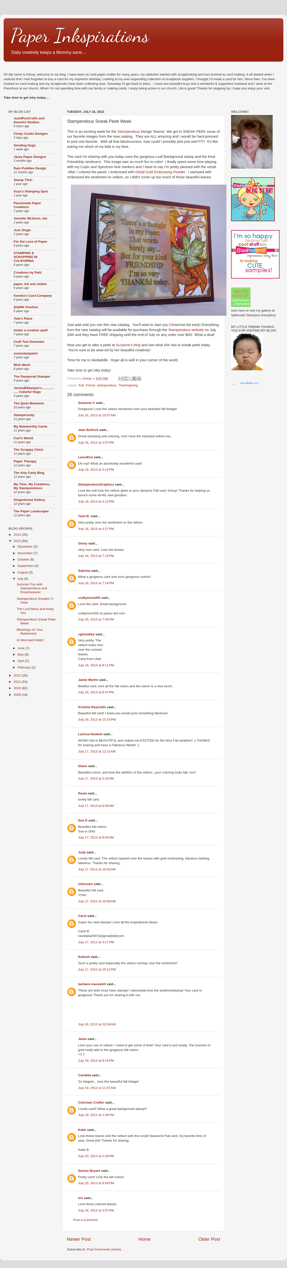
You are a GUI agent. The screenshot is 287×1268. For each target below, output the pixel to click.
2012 (18, 675)
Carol (82, 916)
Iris (80, 1198)
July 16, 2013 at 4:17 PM (96, 529)
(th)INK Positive (26, 307)
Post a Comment (85, 1220)
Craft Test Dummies (29, 341)
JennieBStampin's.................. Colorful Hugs (34, 390)
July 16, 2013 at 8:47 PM (96, 692)
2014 (18, 534)
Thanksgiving (128, 385)
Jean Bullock (88, 430)
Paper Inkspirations (80, 35)
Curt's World (23, 438)
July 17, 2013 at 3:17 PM (96, 942)
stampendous (107, 385)
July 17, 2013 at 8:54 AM (96, 837)
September (26, 566)
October (24, 559)
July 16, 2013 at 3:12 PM (96, 469)
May (21, 654)
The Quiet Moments (29, 403)
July (21, 579)
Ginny (82, 543)
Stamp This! (23, 180)
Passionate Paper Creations (27, 205)
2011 (18, 682)
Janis (82, 1039)
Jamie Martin (88, 680)
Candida (84, 1075)
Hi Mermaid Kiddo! (30, 640)
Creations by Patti (28, 272)
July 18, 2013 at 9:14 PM (96, 1060)
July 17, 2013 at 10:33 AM (97, 869)
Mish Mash (22, 365)
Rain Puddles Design (30, 168)
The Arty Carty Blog (29, 473)
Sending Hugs (25, 145)
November (26, 553)
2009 (18, 694)
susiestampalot (25, 353)
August (23, 572)
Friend (90, 385)
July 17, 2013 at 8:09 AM (96, 806)
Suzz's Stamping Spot (31, 191)
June (22, 648)
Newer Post (79, 1239)
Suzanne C (86, 403)
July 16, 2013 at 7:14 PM (96, 583)
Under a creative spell (31, 330)
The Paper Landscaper (31, 511)
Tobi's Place (23, 318)
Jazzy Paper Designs (30, 157)
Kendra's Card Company (33, 295)
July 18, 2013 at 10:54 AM (97, 1024)
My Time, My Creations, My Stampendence (32, 486)
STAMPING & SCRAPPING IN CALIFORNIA (25, 257)
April (21, 661)
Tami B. (84, 516)
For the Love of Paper (30, 241)
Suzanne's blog (128, 345)
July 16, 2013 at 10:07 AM (97, 415)
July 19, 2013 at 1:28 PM (96, 1115)
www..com (249, 382)
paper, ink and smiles (30, 284)
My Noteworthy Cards (30, 426)
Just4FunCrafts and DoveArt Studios (29, 120)
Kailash (84, 957)
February (25, 667)
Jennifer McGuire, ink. (31, 218)
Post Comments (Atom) (104, 1249)
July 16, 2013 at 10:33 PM (97, 719)
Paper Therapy (25, 461)
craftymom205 (89, 598)
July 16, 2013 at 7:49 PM (96, 619)
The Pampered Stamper (32, 376)
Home (144, 1239)
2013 (18, 541)
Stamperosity (24, 415)
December (26, 546)
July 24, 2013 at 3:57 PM (96, 1210)
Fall (81, 385)
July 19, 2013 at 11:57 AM (97, 1088)
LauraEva (85, 457)
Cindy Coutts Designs (31, 133)
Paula (82, 793)
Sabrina (84, 570)
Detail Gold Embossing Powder (160, 172)
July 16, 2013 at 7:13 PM (96, 556)
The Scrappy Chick (28, 449)
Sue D (82, 820)
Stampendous (128, 131)
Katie (82, 1130)
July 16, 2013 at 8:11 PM (96, 665)
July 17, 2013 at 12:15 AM (97, 751)
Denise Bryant (89, 1171)
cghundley (86, 634)
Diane (82, 766)
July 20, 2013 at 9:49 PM (96, 1183)
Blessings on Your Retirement (30, 631)
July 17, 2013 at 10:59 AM (97, 901)
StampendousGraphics (96, 484)
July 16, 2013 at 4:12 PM (96, 501)
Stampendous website (186, 330)
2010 (18, 688)
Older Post (209, 1239)
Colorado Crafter (91, 1102)
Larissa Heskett (90, 734)
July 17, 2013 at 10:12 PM (97, 969)
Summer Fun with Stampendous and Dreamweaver (32, 588)
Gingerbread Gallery (29, 500)
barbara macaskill (92, 984)
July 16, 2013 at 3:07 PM (96, 442)
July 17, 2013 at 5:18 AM (96, 778)
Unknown (85, 884)
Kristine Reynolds (92, 707)
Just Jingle (22, 230)
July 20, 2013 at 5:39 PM (96, 1156)
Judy (82, 852)
